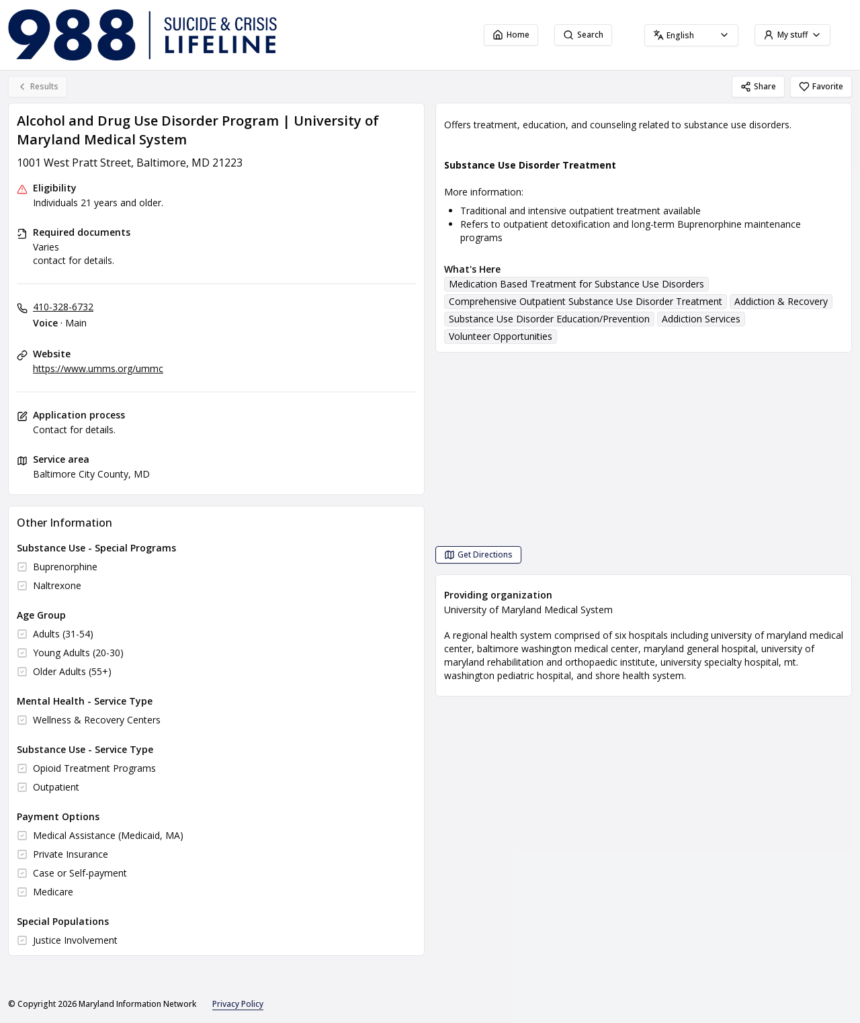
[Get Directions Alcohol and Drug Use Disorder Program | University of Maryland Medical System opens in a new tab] (478, 555)
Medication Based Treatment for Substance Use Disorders (576, 283)
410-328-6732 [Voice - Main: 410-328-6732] (63, 306)
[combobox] (691, 35)
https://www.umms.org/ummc (98, 368)
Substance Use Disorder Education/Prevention (549, 318)
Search (583, 34)
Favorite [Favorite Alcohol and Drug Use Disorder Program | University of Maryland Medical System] (821, 86)
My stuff (792, 34)
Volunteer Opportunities (500, 336)
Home (510, 34)
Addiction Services (701, 318)
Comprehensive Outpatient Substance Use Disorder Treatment (585, 301)
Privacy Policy (237, 1004)
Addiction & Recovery (781, 301)
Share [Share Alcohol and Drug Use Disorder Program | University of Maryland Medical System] (758, 86)
